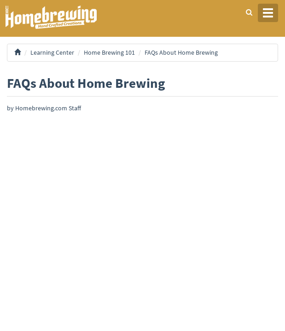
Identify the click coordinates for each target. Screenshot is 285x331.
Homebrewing (64, 17)
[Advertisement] (142, 184)
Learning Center (52, 52)
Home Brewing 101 (109, 52)
